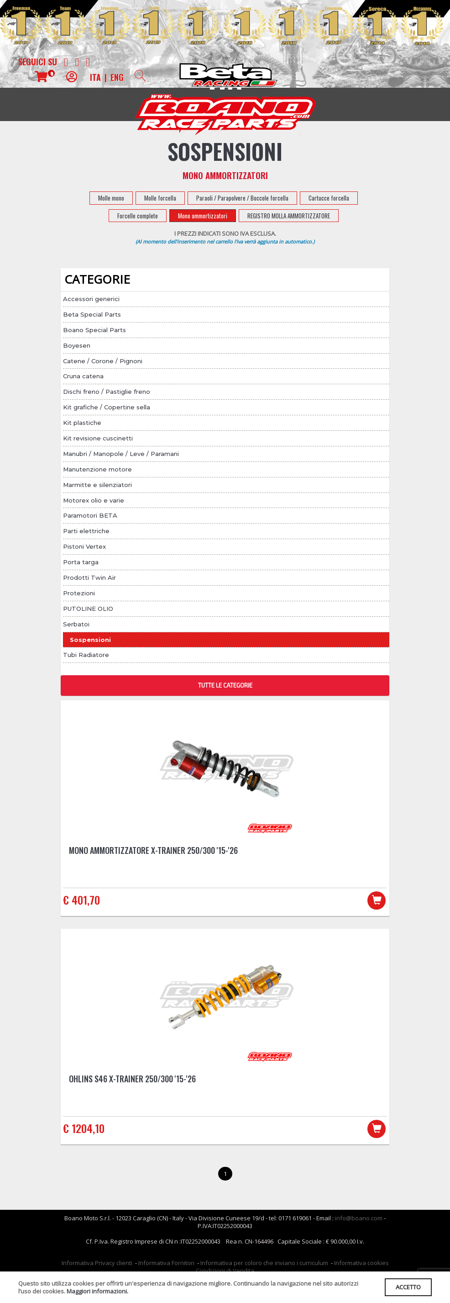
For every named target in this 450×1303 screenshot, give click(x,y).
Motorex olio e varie (93, 500)
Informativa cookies (361, 1265)
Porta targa (81, 562)
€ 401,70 (81, 899)
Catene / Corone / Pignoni (102, 361)
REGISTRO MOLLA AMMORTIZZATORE (288, 215)
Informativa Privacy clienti (97, 1265)
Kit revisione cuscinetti (98, 438)
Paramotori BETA (90, 515)
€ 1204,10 (84, 1129)
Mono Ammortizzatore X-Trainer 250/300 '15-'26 (153, 850)
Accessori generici (91, 298)
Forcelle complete (137, 215)
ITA (95, 77)
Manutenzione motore (97, 469)
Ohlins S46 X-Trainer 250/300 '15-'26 (132, 1080)
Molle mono (111, 197)
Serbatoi (76, 624)
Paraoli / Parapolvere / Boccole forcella (242, 197)
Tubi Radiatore (86, 654)
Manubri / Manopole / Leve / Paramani (121, 453)
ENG (117, 77)
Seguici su (37, 62)
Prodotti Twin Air (89, 577)
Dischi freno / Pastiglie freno (106, 391)
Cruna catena (83, 376)
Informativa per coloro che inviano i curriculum (264, 1265)
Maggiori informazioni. (97, 1291)
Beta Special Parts (92, 314)
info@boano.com (358, 1221)
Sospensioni (90, 639)
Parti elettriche (86, 531)
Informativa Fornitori (166, 1265)
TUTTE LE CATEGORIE (225, 685)
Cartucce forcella (329, 197)
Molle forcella (160, 197)
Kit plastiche (82, 422)
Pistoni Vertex (84, 546)
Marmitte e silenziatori (97, 484)
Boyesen (76, 345)
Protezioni (79, 593)
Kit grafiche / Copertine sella (106, 407)
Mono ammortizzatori (202, 215)
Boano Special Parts (94, 330)
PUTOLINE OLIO (88, 608)
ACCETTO (406, 1286)
